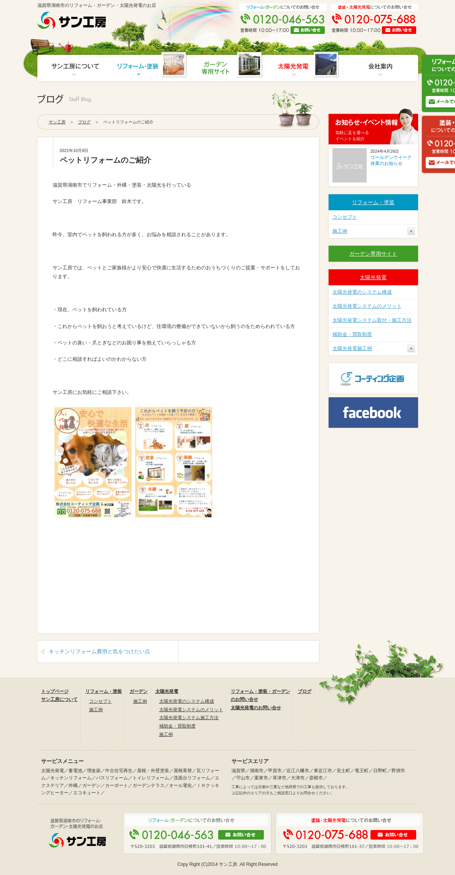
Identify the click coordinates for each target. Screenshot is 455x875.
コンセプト (344, 217)
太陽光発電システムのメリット (367, 306)
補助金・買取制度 (352, 334)
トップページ (55, 691)
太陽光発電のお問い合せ (256, 707)
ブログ (84, 122)
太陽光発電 (373, 277)
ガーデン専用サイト (373, 254)
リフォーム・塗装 (373, 202)
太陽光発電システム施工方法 (189, 717)
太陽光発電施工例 (352, 348)
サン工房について (59, 699)
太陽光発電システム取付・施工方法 (372, 320)
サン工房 (57, 122)
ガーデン (138, 691)
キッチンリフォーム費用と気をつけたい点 (99, 651)
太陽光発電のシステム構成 (362, 292)
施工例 (339, 231)
